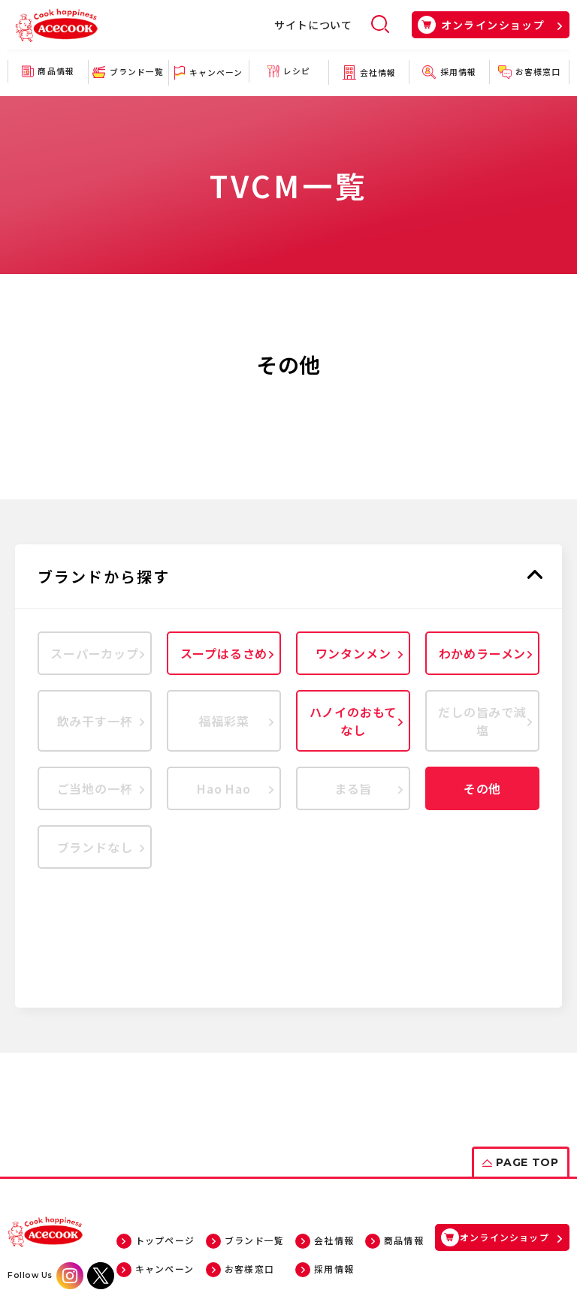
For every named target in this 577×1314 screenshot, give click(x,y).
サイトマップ (181, 1243)
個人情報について (263, 1243)
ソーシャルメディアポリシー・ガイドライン (410, 1243)
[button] (288, 576)
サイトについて (313, 24)
